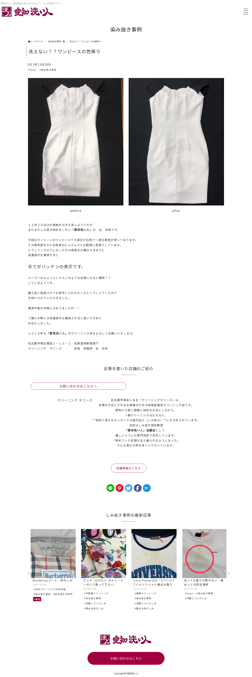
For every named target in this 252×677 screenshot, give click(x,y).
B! (146, 488)
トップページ (35, 41)
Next (228, 573)
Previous (29, 573)
